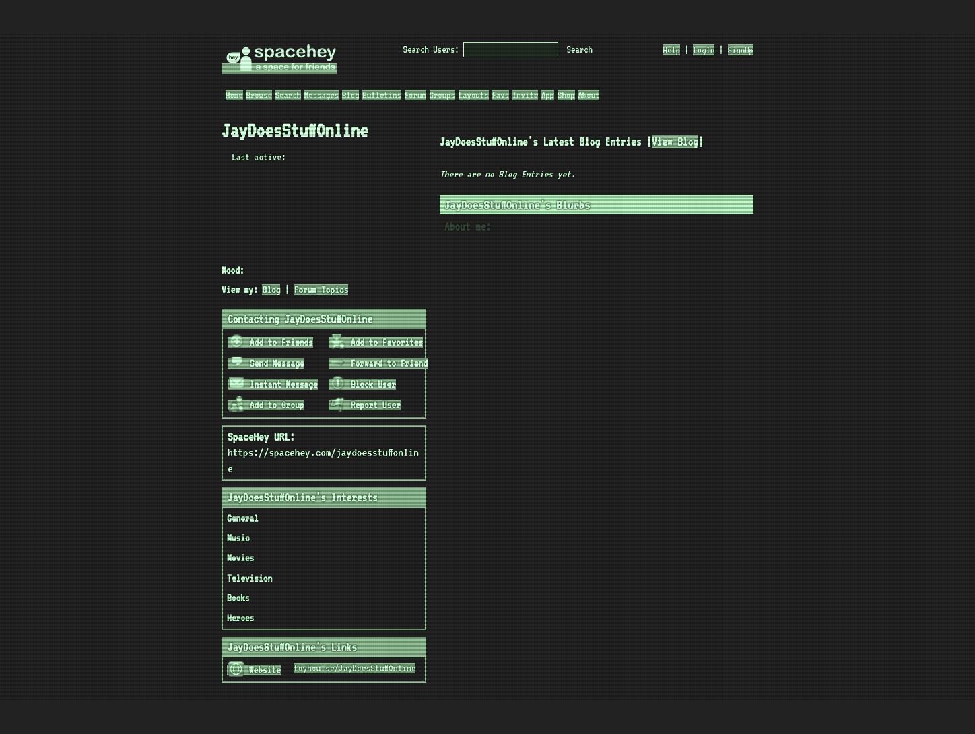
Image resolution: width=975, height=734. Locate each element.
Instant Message (273, 384)
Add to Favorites (377, 342)
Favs (500, 95)
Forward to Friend (379, 363)
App (547, 95)
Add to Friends (271, 342)
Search (580, 49)
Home (234, 95)
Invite (525, 95)
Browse (258, 95)
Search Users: (431, 49)
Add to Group (266, 405)
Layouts (474, 95)
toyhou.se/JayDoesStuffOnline (354, 668)
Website (254, 670)
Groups (442, 95)
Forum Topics (321, 289)
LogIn (703, 49)
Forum (415, 95)
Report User (365, 405)
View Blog (675, 141)
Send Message (266, 363)
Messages (321, 95)
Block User (363, 384)
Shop (566, 95)
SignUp (740, 49)
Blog (351, 95)
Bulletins (381, 95)
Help (672, 49)
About (588, 95)
